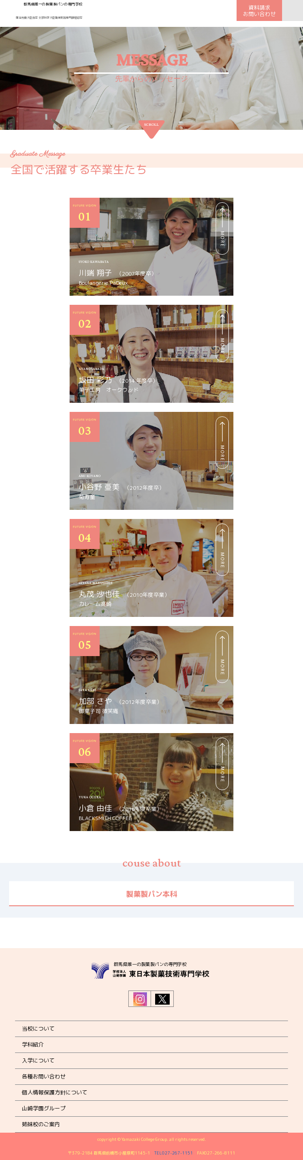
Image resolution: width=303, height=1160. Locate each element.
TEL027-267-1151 (173, 1153)
